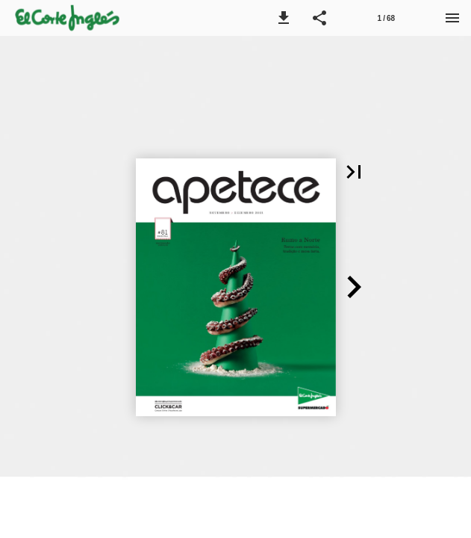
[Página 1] (386, 18)
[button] (284, 18)
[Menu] (452, 18)
